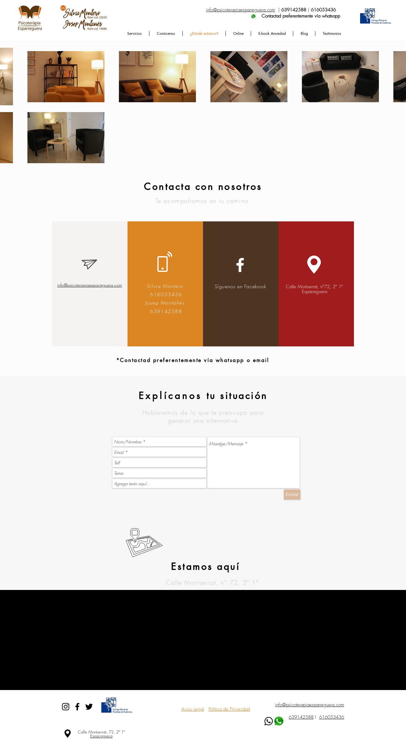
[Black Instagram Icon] (66, 707)
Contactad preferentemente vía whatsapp (273, 16)
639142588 (301, 717)
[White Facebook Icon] (240, 265)
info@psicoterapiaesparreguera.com (89, 285)
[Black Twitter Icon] (89, 707)
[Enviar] (292, 494)
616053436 (331, 717)
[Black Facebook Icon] (77, 707)
